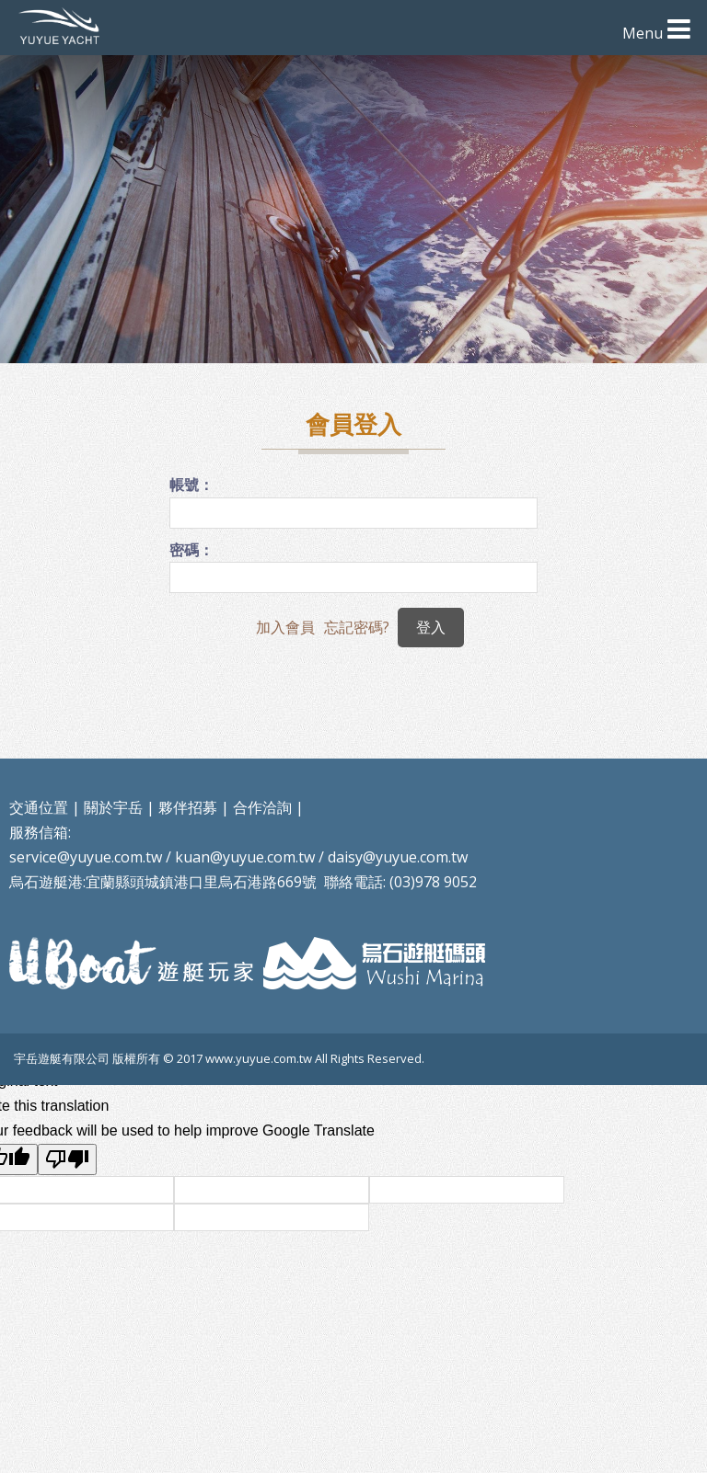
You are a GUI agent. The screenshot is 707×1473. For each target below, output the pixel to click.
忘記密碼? (356, 627)
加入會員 (285, 627)
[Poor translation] (67, 1159)
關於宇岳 (113, 807)
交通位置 (38, 807)
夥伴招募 (187, 807)
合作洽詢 (262, 807)
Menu (642, 33)
